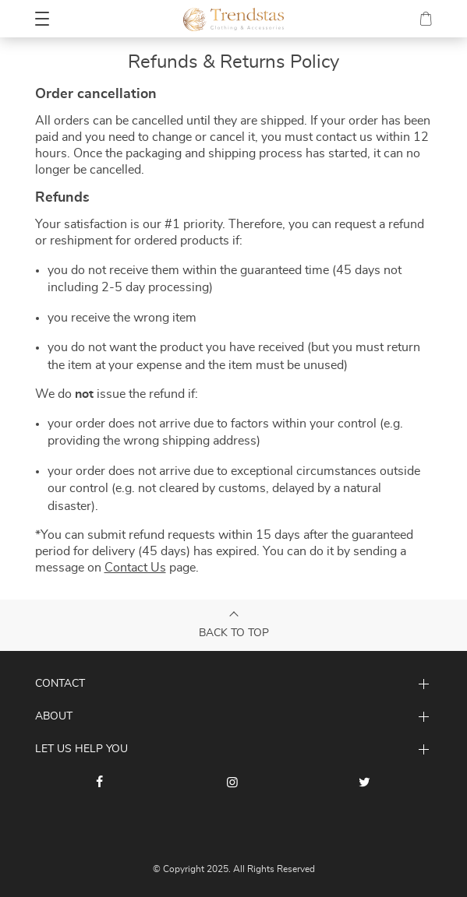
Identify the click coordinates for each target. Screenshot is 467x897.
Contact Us (135, 567)
